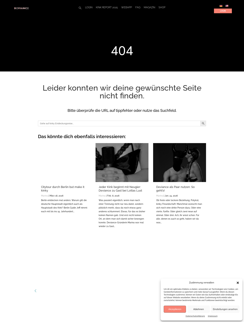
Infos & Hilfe (102, 286)
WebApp (126, 7)
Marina (44, 195)
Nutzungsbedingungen (108, 303)
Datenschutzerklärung (195, 316)
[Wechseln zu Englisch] (227, 6)
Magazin (149, 7)
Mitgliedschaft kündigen (108, 292)
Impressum (213, 316)
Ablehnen (198, 309)
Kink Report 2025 (107, 7)
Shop (162, 7)
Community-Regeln (106, 297)
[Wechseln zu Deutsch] (221, 6)
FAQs (99, 274)
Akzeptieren (174, 309)
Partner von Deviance (107, 268)
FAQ (137, 7)
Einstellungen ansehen (225, 309)
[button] (237, 282)
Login (88, 7)
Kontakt (101, 280)
